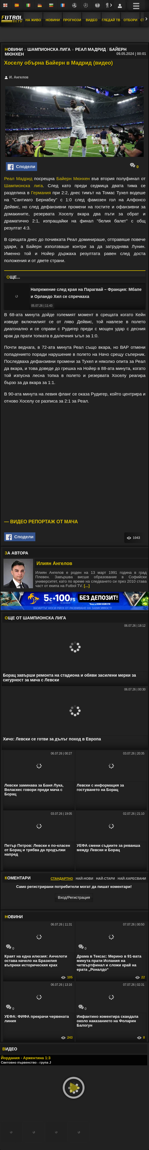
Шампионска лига (23, 185)
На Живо (33, 20)
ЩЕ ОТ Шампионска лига (35, 618)
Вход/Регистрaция (74, 897)
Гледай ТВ (111, 20)
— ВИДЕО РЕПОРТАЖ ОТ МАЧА (41, 521)
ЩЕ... (13, 277)
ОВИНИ (14, 916)
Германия (41, 192)
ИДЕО (9, 1049)
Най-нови (84, 878)
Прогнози (72, 20)
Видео (91, 20)
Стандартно (62, 878)
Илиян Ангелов (54, 563)
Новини (53, 20)
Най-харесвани (131, 878)
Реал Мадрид (18, 178)
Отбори (131, 20)
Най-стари (105, 878)
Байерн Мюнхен (73, 178)
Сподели (21, 167)
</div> (74, 35)
